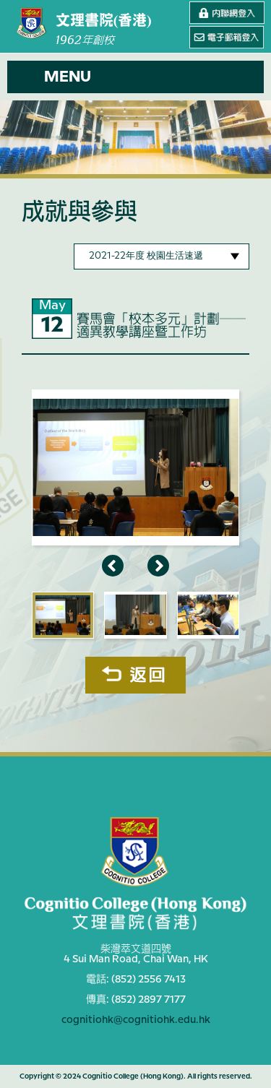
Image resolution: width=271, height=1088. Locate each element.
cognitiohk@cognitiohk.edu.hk (135, 1020)
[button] (135, 77)
